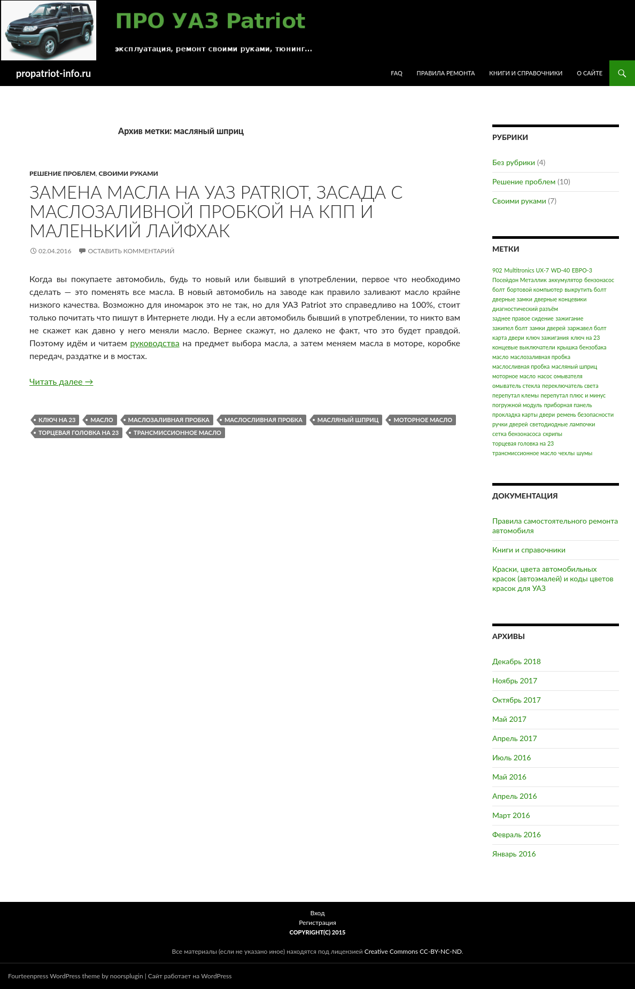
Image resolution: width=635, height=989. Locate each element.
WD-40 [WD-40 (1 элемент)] (560, 270)
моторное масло (422, 419)
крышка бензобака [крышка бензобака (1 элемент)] (582, 347)
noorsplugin (126, 976)
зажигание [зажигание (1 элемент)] (569, 318)
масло (101, 419)
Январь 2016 (514, 853)
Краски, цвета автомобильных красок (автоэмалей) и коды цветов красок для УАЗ (553, 578)
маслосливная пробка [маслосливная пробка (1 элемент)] (520, 366)
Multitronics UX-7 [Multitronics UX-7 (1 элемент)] (526, 270)
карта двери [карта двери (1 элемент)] (508, 337)
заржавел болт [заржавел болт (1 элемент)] (586, 327)
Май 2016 (509, 776)
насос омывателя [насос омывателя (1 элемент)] (560, 375)
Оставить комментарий (131, 251)
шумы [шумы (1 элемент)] (584, 452)
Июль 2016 (511, 757)
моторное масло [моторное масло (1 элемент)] (514, 375)
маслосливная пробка (263, 419)
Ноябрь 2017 (514, 680)
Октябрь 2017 (516, 699)
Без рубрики (513, 162)
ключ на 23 (56, 419)
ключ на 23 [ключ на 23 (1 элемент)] (585, 337)
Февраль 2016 (516, 834)
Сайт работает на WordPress (190, 976)
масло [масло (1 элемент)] (500, 356)
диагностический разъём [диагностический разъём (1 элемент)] (525, 308)
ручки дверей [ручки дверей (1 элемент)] (510, 423)
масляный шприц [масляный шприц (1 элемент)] (574, 366)
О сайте (589, 72)
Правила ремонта (446, 72)
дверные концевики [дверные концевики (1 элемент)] (560, 298)
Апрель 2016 (514, 795)
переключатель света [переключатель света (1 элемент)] (570, 385)
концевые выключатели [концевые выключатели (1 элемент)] (523, 347)
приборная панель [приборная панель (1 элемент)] (568, 404)
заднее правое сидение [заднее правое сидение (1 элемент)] (523, 318)
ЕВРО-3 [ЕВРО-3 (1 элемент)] (582, 270)
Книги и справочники (525, 72)
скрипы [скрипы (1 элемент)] (552, 433)
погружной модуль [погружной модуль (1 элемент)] (517, 404)
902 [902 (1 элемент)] (497, 270)
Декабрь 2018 (516, 661)
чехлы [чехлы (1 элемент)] (567, 452)
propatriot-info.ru (53, 73)
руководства (155, 343)
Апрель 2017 (514, 738)
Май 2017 (509, 718)
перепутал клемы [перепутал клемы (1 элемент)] (515, 395)
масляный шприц (348, 419)
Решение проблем (62, 173)
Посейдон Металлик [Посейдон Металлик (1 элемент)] (519, 279)
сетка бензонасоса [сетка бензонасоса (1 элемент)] (516, 433)
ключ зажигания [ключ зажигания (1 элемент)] (547, 337)
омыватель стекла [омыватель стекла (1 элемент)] (516, 385)
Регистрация (317, 922)
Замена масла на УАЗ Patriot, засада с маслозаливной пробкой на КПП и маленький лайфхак (215, 211)
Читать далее (61, 381)
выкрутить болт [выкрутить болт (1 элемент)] (585, 289)
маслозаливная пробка (169, 419)
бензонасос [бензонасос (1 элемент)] (599, 279)
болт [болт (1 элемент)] (498, 289)
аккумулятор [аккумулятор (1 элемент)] (565, 279)
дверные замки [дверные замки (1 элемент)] (512, 298)
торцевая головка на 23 (78, 432)
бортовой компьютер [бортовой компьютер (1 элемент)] (534, 289)
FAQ (396, 72)
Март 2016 (511, 815)
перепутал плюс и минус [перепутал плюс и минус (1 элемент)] (573, 395)
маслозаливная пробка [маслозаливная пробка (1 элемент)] (540, 356)
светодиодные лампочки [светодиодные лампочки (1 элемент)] (562, 423)
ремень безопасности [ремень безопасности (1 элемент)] (585, 414)
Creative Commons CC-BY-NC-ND (413, 951)
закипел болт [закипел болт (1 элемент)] (510, 327)
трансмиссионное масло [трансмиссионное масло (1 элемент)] (524, 452)
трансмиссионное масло (177, 432)
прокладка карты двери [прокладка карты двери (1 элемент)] (523, 414)
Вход (317, 913)
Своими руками (128, 173)
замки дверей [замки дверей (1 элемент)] (548, 327)
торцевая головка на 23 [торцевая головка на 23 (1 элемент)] (523, 443)
